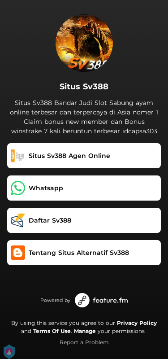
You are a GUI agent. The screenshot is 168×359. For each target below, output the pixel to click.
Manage (85, 331)
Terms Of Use (52, 331)
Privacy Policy (137, 323)
